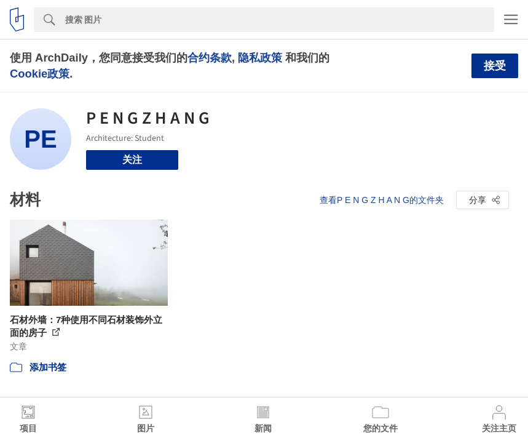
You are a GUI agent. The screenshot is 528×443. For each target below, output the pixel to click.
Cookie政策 (39, 73)
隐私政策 (260, 57)
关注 (132, 159)
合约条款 (209, 57)
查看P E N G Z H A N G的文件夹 (382, 200)
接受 (495, 66)
